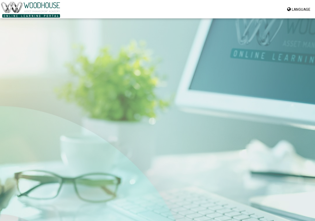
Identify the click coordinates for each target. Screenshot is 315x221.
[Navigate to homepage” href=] (31, 9)
